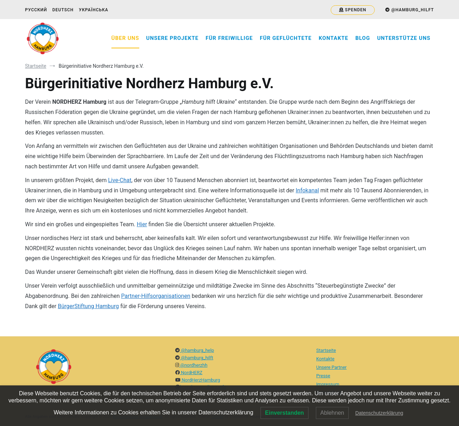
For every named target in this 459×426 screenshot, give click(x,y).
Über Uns (125, 38)
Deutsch (62, 9)
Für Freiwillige (229, 38)
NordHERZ (191, 372)
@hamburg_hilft (196, 357)
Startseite (326, 350)
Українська (93, 9)
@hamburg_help (197, 350)
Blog (362, 38)
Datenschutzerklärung (379, 413)
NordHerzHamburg (200, 380)
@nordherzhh (193, 365)
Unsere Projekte (172, 38)
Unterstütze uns (403, 38)
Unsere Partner (331, 367)
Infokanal (307, 190)
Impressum (327, 384)
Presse (323, 375)
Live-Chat (119, 180)
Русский (36, 9)
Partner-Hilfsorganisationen (155, 296)
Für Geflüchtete (286, 38)
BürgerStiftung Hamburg (88, 306)
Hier (142, 224)
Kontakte (333, 38)
